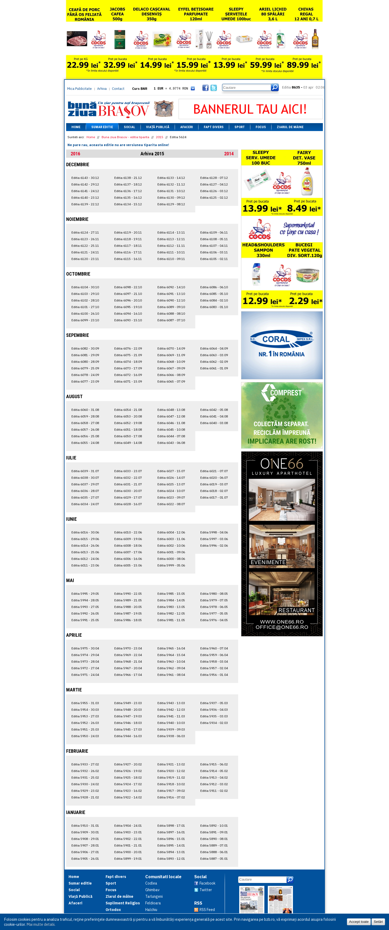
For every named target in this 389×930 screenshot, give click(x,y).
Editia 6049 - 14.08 (128, 443)
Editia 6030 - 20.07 (128, 491)
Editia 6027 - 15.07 (171, 471)
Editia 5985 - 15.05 (171, 594)
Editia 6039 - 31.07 (85, 471)
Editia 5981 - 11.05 (171, 620)
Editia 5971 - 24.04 (85, 675)
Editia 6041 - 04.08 (214, 416)
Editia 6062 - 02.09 (214, 362)
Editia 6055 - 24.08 (85, 443)
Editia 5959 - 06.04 (214, 655)
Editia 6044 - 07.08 (171, 436)
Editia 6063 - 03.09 (214, 355)
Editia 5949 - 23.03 (128, 703)
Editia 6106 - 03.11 (214, 252)
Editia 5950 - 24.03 (85, 736)
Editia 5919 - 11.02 (171, 777)
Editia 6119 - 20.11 (128, 232)
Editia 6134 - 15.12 (128, 204)
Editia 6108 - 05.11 (214, 239)
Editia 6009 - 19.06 (128, 539)
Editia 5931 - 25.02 (85, 777)
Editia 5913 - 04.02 (214, 777)
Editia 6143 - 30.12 (85, 178)
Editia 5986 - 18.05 (128, 620)
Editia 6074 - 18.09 (128, 362)
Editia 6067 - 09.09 (171, 368)
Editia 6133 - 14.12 (171, 178)
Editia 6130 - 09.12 (171, 197)
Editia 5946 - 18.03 (128, 723)
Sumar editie (102, 127)
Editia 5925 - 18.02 (128, 777)
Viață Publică (157, 127)
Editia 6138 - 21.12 (128, 178)
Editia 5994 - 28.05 (85, 600)
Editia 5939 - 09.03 (171, 729)
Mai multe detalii (40, 924)
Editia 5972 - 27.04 (85, 668)
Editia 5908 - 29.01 (85, 839)
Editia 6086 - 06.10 (214, 287)
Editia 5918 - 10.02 (171, 784)
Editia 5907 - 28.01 (85, 845)
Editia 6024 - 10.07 (171, 491)
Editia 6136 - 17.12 (128, 191)
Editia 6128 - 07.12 (214, 178)
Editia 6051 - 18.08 (128, 429)
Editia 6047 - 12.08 (171, 416)
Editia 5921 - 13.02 (171, 764)
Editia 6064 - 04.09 (214, 348)
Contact (118, 88)
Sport (239, 127)
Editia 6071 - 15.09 (128, 381)
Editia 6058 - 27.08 (85, 423)
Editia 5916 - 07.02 (171, 797)
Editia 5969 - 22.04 (128, 655)
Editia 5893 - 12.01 (171, 859)
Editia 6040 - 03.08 (214, 423)
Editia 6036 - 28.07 (85, 491)
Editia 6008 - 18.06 (128, 545)
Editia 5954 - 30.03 (85, 710)
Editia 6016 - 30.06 (85, 532)
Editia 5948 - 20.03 (128, 710)
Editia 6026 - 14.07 (171, 478)
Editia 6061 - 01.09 (214, 368)
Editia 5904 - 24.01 (128, 825)
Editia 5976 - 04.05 (214, 620)
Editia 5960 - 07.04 (214, 648)
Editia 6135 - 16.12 (128, 197)
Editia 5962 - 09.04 (171, 668)
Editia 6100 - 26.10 (85, 313)
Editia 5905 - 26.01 (85, 859)
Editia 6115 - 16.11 (128, 259)
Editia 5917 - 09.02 (171, 791)
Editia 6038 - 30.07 (85, 478)
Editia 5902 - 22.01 (128, 839)
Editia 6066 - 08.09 (171, 375)
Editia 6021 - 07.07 (214, 471)
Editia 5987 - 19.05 (128, 613)
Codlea (151, 883)
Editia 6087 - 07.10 (171, 320)
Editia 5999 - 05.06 (171, 565)
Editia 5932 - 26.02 (85, 771)
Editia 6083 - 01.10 (214, 307)
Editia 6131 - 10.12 (171, 191)
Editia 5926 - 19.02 (128, 771)
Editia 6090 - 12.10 (171, 300)
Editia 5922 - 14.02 (128, 797)
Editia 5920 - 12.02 (171, 771)
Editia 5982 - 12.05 (171, 613)
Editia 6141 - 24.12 (85, 191)
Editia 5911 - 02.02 (214, 791)
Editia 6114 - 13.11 (171, 232)
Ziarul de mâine (290, 127)
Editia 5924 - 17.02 (128, 784)
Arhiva (102, 88)
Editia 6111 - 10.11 (171, 252)
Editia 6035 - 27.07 (85, 497)
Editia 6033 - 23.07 (128, 471)
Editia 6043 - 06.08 (171, 443)
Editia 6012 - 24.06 (85, 559)
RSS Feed (207, 909)
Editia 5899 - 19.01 (128, 859)
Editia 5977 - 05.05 (214, 613)
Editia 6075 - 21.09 (128, 355)
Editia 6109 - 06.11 (214, 232)
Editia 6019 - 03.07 (214, 484)
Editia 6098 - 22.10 (128, 287)
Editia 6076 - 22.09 (128, 348)
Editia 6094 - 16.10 (128, 313)
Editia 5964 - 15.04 (171, 655)
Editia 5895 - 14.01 (171, 845)
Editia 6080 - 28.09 (85, 362)
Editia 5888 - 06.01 (214, 852)
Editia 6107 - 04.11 (214, 246)
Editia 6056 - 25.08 (85, 436)
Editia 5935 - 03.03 (214, 716)
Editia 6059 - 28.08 (85, 416)
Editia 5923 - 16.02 (128, 791)
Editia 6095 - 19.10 (128, 307)
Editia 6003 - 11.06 (171, 539)
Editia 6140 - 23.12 (85, 197)
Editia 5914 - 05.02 (214, 771)
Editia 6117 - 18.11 (128, 246)
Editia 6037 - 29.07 (85, 484)
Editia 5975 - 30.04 (85, 648)
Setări (378, 922)
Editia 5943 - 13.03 (171, 703)
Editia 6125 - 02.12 (214, 197)
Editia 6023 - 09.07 (171, 497)
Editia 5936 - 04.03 (214, 710)
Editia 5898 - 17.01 (171, 825)
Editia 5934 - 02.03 (214, 723)
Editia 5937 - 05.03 (214, 703)
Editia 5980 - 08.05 (214, 594)
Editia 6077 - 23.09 (85, 381)
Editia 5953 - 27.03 (85, 716)
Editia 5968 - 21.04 (128, 661)
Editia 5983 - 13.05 (171, 607)
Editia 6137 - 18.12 (128, 184)
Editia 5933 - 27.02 (85, 764)
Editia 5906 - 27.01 (85, 852)
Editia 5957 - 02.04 (214, 668)
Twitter (206, 889)
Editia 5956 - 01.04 (214, 675)
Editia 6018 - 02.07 (214, 491)
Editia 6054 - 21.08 (128, 410)
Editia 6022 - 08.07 (171, 504)
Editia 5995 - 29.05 (85, 594)
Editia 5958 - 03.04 (214, 661)
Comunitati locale (163, 876)
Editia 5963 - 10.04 (171, 661)
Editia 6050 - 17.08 (128, 436)
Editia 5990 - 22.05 (128, 594)
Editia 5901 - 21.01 (128, 845)
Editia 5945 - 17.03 (128, 729)
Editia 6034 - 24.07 (85, 504)
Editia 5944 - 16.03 (128, 736)
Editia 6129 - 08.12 (171, 204)
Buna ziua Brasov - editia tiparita (125, 137)
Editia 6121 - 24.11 (85, 252)
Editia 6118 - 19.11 (128, 239)
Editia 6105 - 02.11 (214, 259)
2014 (229, 153)
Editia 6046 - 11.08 (171, 423)
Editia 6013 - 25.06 (85, 552)
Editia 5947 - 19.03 (128, 716)
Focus (261, 127)
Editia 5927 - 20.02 (128, 764)
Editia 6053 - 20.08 (128, 416)
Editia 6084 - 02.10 (214, 300)
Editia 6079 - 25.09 (85, 368)
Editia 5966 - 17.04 (128, 675)
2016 (75, 153)
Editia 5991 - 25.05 (85, 620)
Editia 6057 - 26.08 (85, 429)
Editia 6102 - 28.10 (85, 300)
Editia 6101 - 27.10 (85, 307)
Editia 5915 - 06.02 (214, 764)
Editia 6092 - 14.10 (171, 287)
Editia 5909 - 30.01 (85, 832)
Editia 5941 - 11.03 (171, 716)
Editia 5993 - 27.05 (85, 607)
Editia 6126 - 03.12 (214, 191)
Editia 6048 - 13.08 (171, 410)
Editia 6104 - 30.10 (85, 287)
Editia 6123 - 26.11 (85, 239)
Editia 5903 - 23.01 (128, 832)
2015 (159, 137)
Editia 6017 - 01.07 (214, 497)
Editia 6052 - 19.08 (128, 423)
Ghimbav (152, 889)
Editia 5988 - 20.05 (128, 607)
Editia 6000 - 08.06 (171, 559)
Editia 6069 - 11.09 (171, 355)
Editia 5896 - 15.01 (171, 839)
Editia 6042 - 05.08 (214, 410)
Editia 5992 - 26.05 (85, 613)
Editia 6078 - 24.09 (85, 375)
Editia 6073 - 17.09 (128, 368)
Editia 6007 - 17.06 (128, 552)
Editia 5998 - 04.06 (214, 532)
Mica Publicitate (79, 88)
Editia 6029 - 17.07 (128, 497)
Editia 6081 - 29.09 (85, 355)
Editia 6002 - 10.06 (171, 545)
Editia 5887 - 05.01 (214, 859)
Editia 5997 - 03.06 (214, 539)
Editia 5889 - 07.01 (214, 845)
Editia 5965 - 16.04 (171, 648)
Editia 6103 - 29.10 (85, 294)
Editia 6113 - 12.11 (171, 239)
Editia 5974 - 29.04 (85, 655)
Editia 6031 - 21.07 (128, 484)
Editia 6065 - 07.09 (171, 381)
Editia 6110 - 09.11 (171, 259)
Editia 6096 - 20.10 (128, 300)
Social (129, 127)
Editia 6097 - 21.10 (128, 294)
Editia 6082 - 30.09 (85, 348)
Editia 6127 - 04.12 (214, 184)
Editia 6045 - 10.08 (171, 429)
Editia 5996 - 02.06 (214, 545)
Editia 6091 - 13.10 (171, 294)
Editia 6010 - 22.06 (128, 532)
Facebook (207, 883)
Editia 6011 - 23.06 (85, 565)
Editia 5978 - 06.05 (214, 607)
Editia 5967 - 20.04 (128, 668)
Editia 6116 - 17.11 (128, 252)
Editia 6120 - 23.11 (85, 259)
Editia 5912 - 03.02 (214, 784)
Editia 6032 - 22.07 (128, 478)
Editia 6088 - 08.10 (171, 313)
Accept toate (359, 922)
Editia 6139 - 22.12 (85, 204)
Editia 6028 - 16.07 (128, 504)
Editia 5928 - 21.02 (85, 797)
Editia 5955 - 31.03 (85, 703)
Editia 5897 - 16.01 (171, 832)
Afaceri (186, 127)
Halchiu (151, 909)
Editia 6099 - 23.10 (85, 320)
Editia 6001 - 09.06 (171, 552)
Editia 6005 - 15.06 (128, 565)
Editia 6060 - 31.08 (85, 410)
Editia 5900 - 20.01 (128, 852)
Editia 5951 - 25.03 (85, 729)
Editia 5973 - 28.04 (85, 661)
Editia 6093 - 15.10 (128, 320)
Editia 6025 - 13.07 (171, 484)
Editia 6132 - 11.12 (171, 184)
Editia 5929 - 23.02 (85, 791)
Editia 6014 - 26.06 (85, 545)
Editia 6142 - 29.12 (85, 184)
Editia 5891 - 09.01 (214, 832)
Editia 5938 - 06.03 (171, 736)
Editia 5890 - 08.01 (214, 839)
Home (75, 127)
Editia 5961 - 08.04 (171, 675)
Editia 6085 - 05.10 (214, 294)
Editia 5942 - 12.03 (171, 710)
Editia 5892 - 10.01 (214, 825)
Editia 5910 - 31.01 (85, 825)
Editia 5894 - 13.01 (171, 852)
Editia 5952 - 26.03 (85, 723)
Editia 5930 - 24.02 (85, 784)
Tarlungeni (154, 896)
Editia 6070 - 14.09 (171, 348)
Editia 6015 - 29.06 (85, 539)
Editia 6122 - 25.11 (85, 246)
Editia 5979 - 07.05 (214, 600)
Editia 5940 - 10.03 (171, 723)
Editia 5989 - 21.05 (128, 600)
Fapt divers (214, 127)
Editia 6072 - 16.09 (128, 375)
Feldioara (153, 903)
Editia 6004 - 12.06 (171, 532)
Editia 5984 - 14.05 (171, 600)
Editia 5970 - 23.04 (128, 648)
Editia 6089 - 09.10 (171, 307)
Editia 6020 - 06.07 (214, 478)
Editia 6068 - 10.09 (171, 362)
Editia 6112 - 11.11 (171, 246)
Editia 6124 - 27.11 (85, 232)
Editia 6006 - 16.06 (128, 559)
